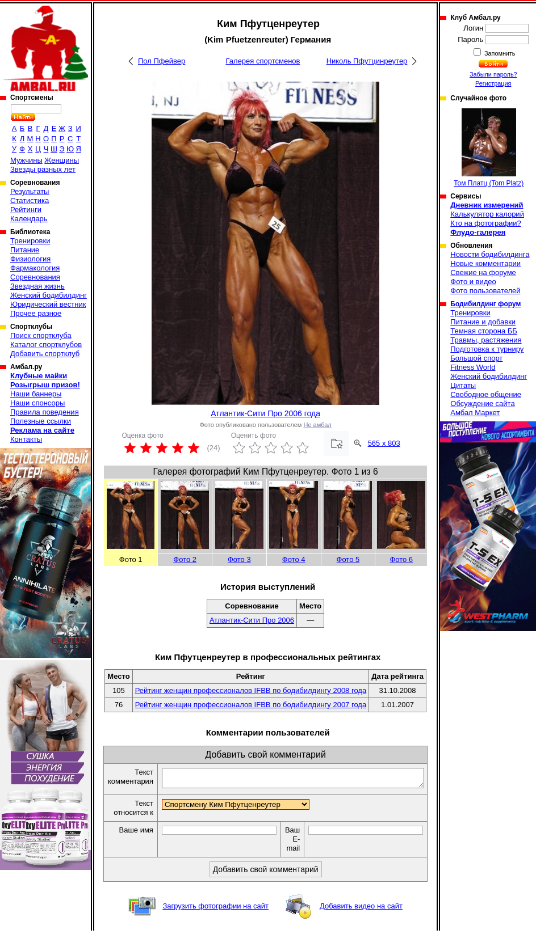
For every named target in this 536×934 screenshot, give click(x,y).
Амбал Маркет (475, 412)
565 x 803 (384, 443)
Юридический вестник (48, 304)
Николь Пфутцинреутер (367, 61)
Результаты (29, 191)
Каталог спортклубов (46, 344)
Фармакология (35, 268)
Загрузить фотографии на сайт (215, 909)
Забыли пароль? (493, 74)
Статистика (29, 200)
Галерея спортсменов (263, 61)
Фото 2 (184, 559)
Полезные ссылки (40, 421)
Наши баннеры (35, 394)
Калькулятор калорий (487, 214)
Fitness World (472, 367)
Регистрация (493, 83)
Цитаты (463, 385)
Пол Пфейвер (161, 61)
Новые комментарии (485, 263)
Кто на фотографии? (485, 223)
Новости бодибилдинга (489, 254)
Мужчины (26, 160)
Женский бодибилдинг (48, 295)
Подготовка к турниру (487, 349)
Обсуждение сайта (482, 403)
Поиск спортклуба (41, 335)
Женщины (61, 160)
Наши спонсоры (37, 403)
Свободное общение (485, 394)
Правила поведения (44, 412)
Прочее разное (35, 313)
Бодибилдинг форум (485, 304)
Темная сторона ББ (483, 331)
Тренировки (30, 240)
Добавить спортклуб (44, 353)
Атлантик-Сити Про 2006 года (265, 413)
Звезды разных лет (43, 169)
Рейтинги (25, 209)
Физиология (30, 259)
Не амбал (317, 424)
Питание (24, 250)
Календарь (29, 218)
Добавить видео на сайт (361, 909)
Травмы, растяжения (485, 340)
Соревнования (35, 277)
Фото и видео (473, 281)
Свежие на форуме (483, 272)
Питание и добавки (483, 322)
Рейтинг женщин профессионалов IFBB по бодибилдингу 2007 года (251, 704)
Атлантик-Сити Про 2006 (252, 620)
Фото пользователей (485, 290)
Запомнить (499, 53)
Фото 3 (239, 559)
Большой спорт (476, 358)
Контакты (26, 439)
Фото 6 (401, 559)
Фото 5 (348, 559)
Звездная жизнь (37, 286)
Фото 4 (293, 559)
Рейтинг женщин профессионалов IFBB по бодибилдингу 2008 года (251, 690)
